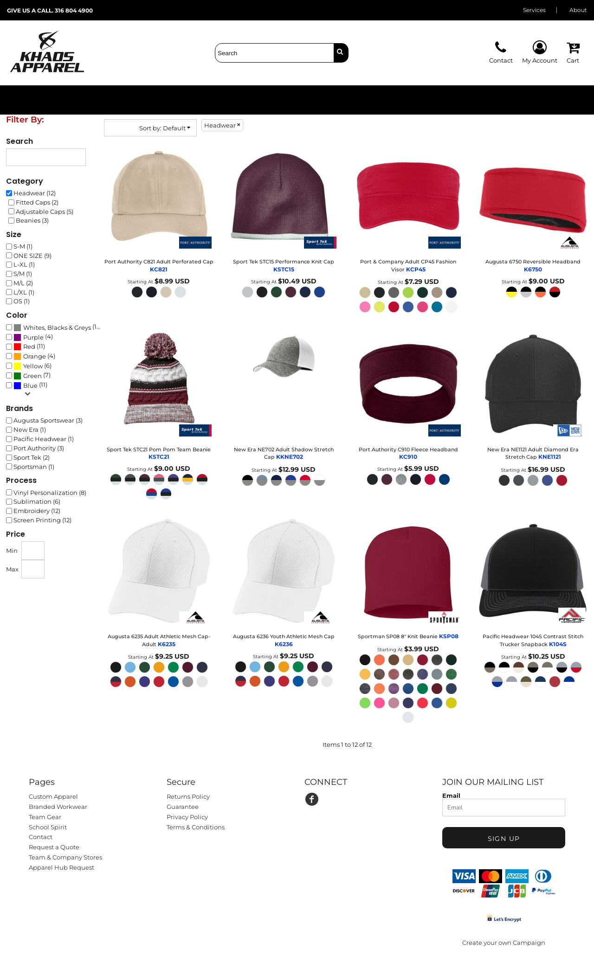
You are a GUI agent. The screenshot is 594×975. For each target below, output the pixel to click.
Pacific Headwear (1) (43, 439)
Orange (34, 356)
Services (534, 9)
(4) (33, 336)
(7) (32, 375)
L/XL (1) (23, 292)
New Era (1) (29, 429)
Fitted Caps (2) (37, 202)
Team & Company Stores (65, 857)
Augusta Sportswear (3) (48, 420)
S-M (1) (22, 246)
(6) (32, 366)
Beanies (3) (32, 220)
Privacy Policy (187, 817)
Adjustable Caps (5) (44, 211)
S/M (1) (22, 273)
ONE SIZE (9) (32, 255)
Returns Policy (188, 796)
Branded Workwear (58, 806)
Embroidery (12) (36, 510)
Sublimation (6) (36, 501)
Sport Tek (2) (31, 457)
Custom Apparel (53, 796)
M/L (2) (23, 283)
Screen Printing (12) (42, 520)
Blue (30, 385)
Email (451, 795)
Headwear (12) (34, 193)
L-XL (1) (24, 264)
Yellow (33, 366)
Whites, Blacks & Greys (57, 327)
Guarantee (183, 806)
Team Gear (45, 817)
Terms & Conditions (196, 827)
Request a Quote (54, 847)
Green (32, 375)
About (578, 9)
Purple (33, 337)
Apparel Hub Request (61, 867)
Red (29, 346)
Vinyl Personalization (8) (49, 492)
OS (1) (21, 301)
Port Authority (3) (38, 448)
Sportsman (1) (33, 466)
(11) (29, 346)
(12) (57, 327)
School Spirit (48, 827)
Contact (40, 836)
